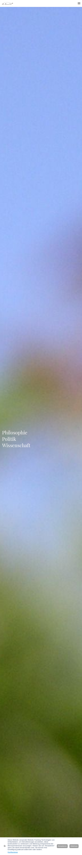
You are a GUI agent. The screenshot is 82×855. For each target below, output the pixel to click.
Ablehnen (74, 846)
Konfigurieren (13, 852)
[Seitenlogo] (7, 3)
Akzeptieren (62, 846)
